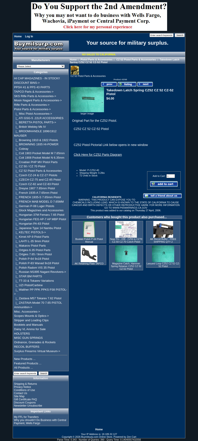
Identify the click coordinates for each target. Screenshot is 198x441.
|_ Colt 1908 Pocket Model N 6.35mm (39, 157)
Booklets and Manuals (28, 324)
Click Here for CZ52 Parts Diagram (98, 154)
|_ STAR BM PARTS (28, 276)
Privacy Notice (22, 387)
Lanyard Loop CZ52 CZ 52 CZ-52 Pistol (163, 264)
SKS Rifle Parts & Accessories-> (35, 96)
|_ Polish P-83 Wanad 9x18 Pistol (36, 263)
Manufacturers (41, 60)
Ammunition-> (23, 307)
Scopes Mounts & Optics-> (31, 315)
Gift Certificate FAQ (25, 399)
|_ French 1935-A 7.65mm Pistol (35, 192)
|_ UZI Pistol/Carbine (28, 285)
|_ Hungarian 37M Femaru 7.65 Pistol (39, 214)
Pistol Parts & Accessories (96, 59)
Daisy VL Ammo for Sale (30, 329)
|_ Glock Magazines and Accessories (39, 210)
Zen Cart (131, 436)
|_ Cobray (21, 148)
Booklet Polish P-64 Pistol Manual (89, 240)
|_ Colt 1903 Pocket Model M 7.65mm (39, 153)
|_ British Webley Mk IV (30, 126)
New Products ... (25, 359)
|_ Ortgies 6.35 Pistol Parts (32, 250)
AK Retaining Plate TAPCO (89, 263)
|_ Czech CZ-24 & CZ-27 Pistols (35, 175)
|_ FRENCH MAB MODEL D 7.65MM (39, 201)
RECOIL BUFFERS (26, 346)
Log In (29, 36)
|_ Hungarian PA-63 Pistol (31, 223)
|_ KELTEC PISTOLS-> (30, 232)
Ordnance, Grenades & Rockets (35, 342)
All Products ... (23, 367)
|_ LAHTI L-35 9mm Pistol (31, 241)
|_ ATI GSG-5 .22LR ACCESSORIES (38, 118)
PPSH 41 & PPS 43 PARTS (32, 87)
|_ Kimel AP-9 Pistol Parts (31, 236)
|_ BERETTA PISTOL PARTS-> (35, 122)
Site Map (19, 396)
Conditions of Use (24, 390)
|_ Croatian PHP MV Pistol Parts (36, 162)
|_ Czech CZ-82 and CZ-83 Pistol (36, 184)
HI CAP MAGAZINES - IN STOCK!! (37, 78)
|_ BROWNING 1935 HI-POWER (36, 144)
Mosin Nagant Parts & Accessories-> (38, 100)
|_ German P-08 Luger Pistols (34, 206)
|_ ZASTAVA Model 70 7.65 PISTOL (38, 302)
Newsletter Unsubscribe (28, 405)
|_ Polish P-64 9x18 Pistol (31, 258)
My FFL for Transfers (26, 417)
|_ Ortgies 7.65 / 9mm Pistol (33, 254)
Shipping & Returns (25, 383)
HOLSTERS (22, 333)
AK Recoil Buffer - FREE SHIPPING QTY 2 (163, 240)
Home (18, 36)
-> (32, 109)
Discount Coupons (25, 402)
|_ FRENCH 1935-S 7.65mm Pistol (37, 197)
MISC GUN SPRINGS (28, 337)
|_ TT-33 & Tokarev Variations (34, 280)
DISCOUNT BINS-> (27, 82)
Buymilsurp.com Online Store (96, 436)
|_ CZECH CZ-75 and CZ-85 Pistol (37, 179)
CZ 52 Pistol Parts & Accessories (136, 59)
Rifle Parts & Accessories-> (31, 104)
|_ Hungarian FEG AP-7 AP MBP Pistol (40, 219)
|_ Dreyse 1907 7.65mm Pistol (34, 188)
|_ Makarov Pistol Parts (30, 245)
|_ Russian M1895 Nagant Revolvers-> (40, 271)
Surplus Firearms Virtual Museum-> (37, 351)
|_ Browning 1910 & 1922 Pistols (36, 140)
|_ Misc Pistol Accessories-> (33, 113)
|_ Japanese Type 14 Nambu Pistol (37, 228)
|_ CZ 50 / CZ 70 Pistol (29, 166)
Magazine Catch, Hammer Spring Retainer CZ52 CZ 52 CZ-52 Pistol (126, 266)
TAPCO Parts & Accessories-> (33, 91)
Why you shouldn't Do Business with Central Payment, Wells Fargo (40, 422)
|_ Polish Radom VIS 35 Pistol (34, 267)
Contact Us (20, 393)
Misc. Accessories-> (27, 311)
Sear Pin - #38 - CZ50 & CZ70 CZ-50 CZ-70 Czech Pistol (126, 240)
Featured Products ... (27, 363)
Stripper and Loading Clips (31, 320)
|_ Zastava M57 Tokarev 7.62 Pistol (37, 298)
